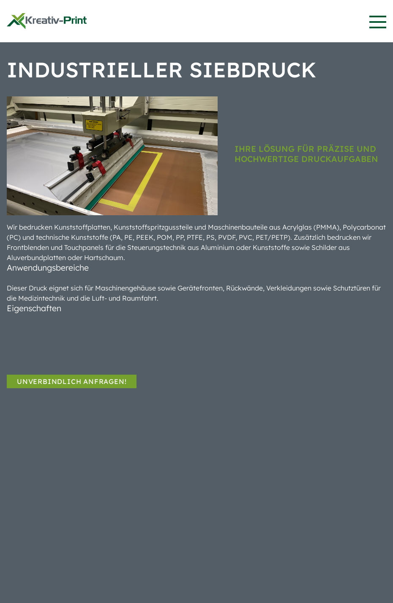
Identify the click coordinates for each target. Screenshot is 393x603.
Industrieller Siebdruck (161, 69)
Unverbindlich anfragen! (71, 381)
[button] (377, 22)
